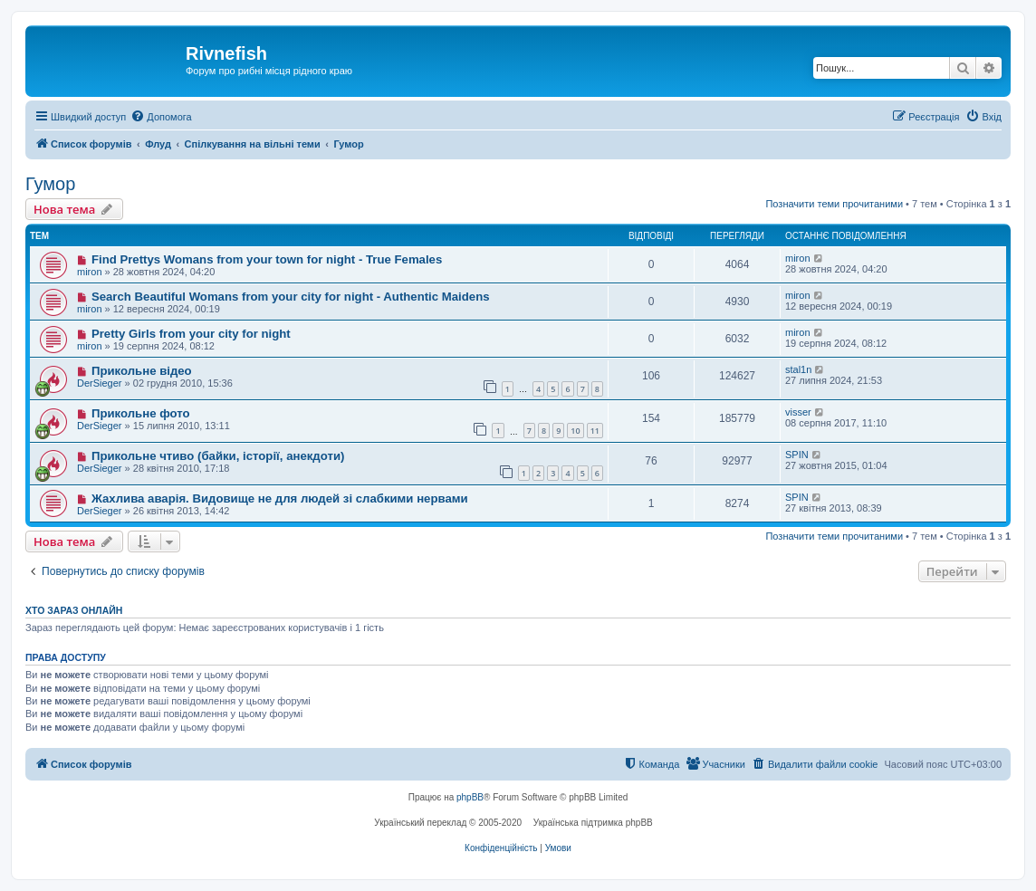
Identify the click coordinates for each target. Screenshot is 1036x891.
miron (89, 271)
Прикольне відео (141, 371)
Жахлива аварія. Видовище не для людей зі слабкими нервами (279, 498)
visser (798, 412)
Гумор (50, 184)
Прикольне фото (140, 413)
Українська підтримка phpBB (593, 823)
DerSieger (99, 383)
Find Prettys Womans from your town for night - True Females (266, 259)
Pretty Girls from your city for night (191, 333)
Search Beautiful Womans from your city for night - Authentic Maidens (290, 296)
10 (575, 430)
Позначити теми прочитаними (834, 203)
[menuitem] (160, 117)
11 (595, 430)
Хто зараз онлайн (73, 610)
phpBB (470, 797)
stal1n (798, 369)
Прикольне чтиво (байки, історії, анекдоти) (218, 456)
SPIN (797, 454)
